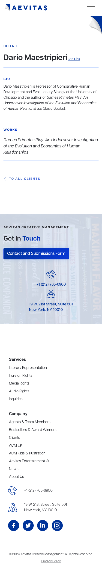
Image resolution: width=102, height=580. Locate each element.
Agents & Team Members (30, 422)
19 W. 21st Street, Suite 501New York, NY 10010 (45, 507)
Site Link (74, 59)
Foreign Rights (20, 375)
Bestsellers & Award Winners (33, 430)
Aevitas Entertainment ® (29, 461)
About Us (16, 477)
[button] (91, 7)
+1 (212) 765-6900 (51, 284)
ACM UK (15, 445)
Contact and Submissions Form (36, 253)
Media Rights (19, 383)
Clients (14, 437)
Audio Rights (19, 391)
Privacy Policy (51, 561)
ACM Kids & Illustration (27, 453)
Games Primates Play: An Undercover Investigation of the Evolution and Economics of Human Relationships (50, 146)
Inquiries (16, 399)
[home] (26, 8)
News (13, 469)
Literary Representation (28, 367)
